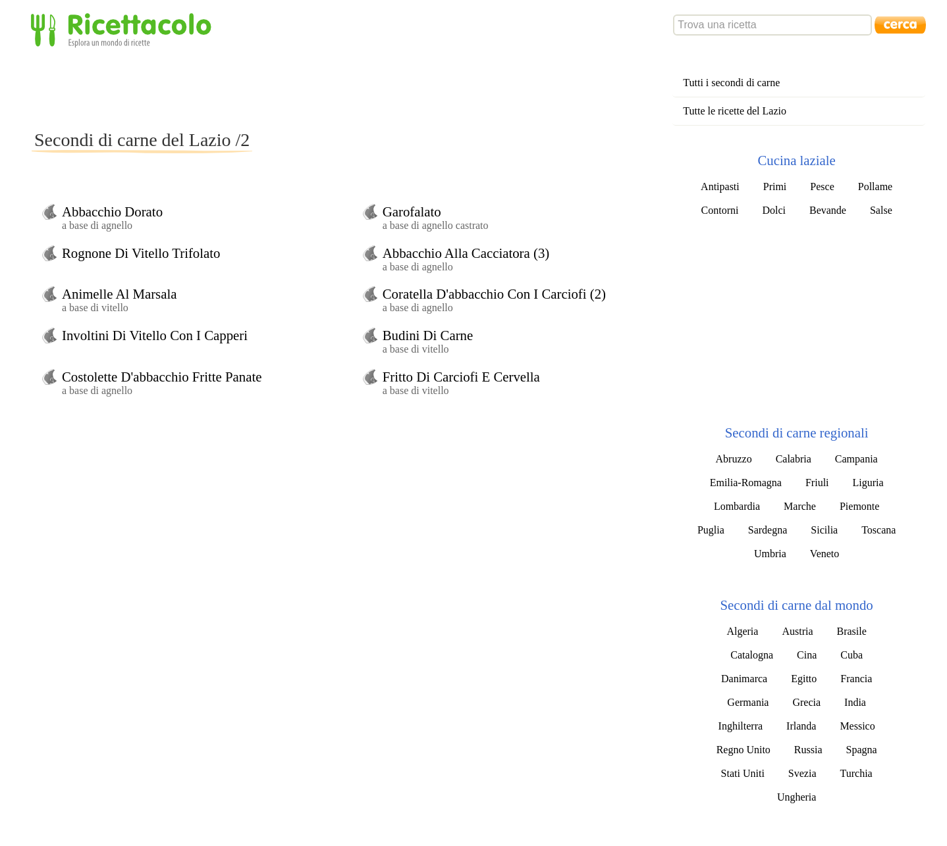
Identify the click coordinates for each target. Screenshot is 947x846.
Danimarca (744, 678)
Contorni (720, 210)
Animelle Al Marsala (119, 293)
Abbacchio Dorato (112, 211)
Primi (775, 186)
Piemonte (859, 506)
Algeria (742, 631)
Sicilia (824, 529)
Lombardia (737, 506)
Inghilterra (740, 726)
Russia (808, 749)
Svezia (802, 773)
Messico (857, 726)
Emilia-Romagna (746, 482)
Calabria (793, 458)
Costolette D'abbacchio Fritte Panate (161, 376)
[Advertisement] (271, 88)
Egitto (804, 678)
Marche (800, 506)
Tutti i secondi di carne (731, 82)
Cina (807, 654)
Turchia (856, 773)
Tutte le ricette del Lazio (734, 110)
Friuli (817, 482)
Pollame (875, 186)
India (855, 702)
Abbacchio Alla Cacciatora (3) (466, 253)
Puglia (710, 529)
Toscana (878, 529)
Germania (748, 702)
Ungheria (797, 797)
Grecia (806, 702)
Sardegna (768, 529)
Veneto (824, 553)
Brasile (852, 631)
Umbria (770, 553)
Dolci (774, 210)
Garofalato (412, 211)
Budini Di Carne (428, 335)
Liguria (868, 482)
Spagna (861, 749)
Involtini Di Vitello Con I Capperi (155, 335)
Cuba (851, 654)
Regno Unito (744, 749)
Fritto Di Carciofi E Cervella (461, 376)
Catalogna (751, 654)
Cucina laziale (796, 160)
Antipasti (720, 186)
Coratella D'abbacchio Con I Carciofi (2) (494, 293)
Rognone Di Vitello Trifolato (141, 253)
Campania (856, 458)
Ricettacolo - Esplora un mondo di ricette (124, 29)
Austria (797, 631)
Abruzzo (734, 458)
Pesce (822, 186)
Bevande (827, 210)
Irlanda (801, 726)
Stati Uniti (743, 773)
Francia (856, 678)
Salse (881, 210)
